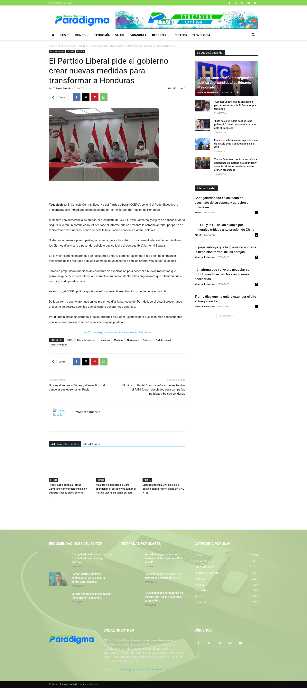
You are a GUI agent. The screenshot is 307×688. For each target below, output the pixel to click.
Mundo (82, 35)
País (64, 35)
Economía (102, 35)
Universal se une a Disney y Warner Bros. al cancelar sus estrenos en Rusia (77, 387)
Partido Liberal (163, 339)
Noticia (83, 45)
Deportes (160, 35)
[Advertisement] (117, 192)
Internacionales (67, 45)
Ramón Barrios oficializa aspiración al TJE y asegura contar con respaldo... (88, 577)
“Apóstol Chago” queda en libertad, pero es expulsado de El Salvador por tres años (235, 105)
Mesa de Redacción (207, 92)
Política (80, 51)
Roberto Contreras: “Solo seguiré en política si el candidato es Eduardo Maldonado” (225, 82)
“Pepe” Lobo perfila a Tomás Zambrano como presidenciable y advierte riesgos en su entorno (68, 488)
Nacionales (132, 339)
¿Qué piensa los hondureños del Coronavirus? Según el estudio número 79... (163, 596)
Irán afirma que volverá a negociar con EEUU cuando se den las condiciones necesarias (223, 274)
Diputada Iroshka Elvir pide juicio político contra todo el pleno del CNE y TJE (163, 488)
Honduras (104, 339)
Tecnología (201, 35)
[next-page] (57, 500)
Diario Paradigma (86, 339)
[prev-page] (51, 500)
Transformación (59, 344)
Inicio (52, 45)
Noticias (147, 339)
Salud (119, 35)
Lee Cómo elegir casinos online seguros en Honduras (117, 332)
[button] (253, 35)
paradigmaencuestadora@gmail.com (144, 669)
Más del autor (91, 444)
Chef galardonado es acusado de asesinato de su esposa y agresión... (92, 558)
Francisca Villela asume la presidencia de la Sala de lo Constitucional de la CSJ (236, 144)
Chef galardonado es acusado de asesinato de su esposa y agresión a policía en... (221, 202)
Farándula (138, 35)
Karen (198, 212)
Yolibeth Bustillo (62, 88)
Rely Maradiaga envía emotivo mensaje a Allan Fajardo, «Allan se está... (163, 558)
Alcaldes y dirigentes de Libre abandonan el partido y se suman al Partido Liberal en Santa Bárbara (116, 488)
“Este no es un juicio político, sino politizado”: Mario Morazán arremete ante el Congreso (235, 124)
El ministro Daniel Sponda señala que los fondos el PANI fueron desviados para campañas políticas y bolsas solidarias (153, 389)
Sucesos (181, 35)
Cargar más (226, 316)
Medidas (118, 339)
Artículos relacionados (65, 444)
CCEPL (69, 339)
